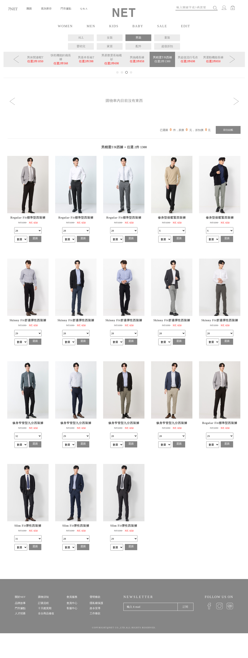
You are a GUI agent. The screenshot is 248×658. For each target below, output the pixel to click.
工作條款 (95, 613)
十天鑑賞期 (44, 608)
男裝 (138, 37)
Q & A (83, 8)
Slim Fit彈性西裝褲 (28, 525)
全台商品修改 (46, 613)
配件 (138, 46)
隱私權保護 (96, 603)
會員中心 (72, 603)
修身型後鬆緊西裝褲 (172, 217)
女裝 (110, 37)
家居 (110, 46)
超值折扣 (167, 46)
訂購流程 (43, 603)
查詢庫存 (46, 8)
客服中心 (72, 608)
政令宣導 (95, 608)
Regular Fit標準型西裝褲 (27, 217)
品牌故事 (20, 603)
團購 (29, 8)
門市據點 (66, 8)
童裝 (167, 37)
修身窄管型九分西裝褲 (27, 423)
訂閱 (185, 606)
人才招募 (20, 613)
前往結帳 (228, 129)
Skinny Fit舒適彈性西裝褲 (28, 320)
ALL (81, 37)
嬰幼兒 (81, 46)
